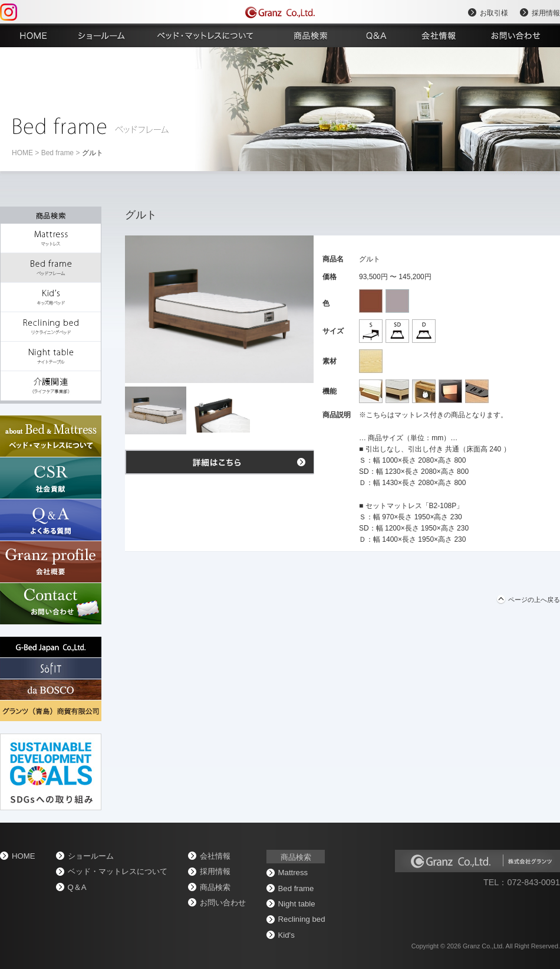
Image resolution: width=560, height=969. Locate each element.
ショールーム (91, 856)
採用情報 (546, 13)
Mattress (293, 872)
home (22, 153)
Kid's (286, 935)
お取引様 (494, 13)
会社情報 (215, 856)
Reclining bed (301, 919)
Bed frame (57, 153)
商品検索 (215, 887)
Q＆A (77, 887)
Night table (296, 903)
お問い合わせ (223, 902)
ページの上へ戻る (534, 599)
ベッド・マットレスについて (117, 871)
